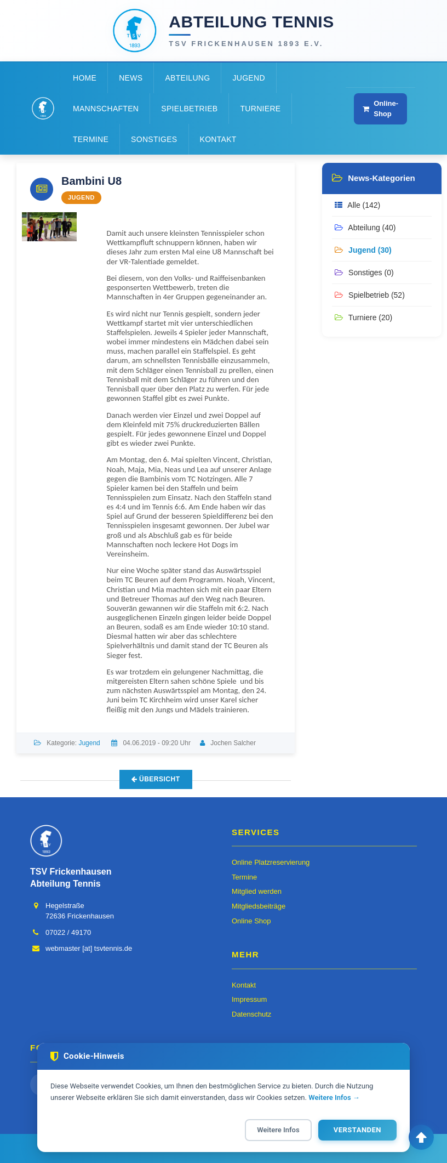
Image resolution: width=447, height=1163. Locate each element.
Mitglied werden (257, 891)
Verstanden (357, 1130)
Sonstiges (154, 139)
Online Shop (251, 921)
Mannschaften (106, 108)
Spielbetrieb (189, 108)
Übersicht (155, 779)
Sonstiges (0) (364, 272)
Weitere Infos (278, 1130)
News (130, 77)
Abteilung (187, 77)
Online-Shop (380, 108)
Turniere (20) (363, 317)
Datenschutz (251, 1014)
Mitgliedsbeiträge (258, 906)
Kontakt (218, 139)
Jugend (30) (363, 250)
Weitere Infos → (334, 1097)
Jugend (248, 77)
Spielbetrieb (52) (370, 295)
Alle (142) (357, 205)
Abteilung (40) (365, 227)
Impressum (249, 999)
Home (84, 77)
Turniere (260, 108)
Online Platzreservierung (271, 862)
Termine (90, 139)
